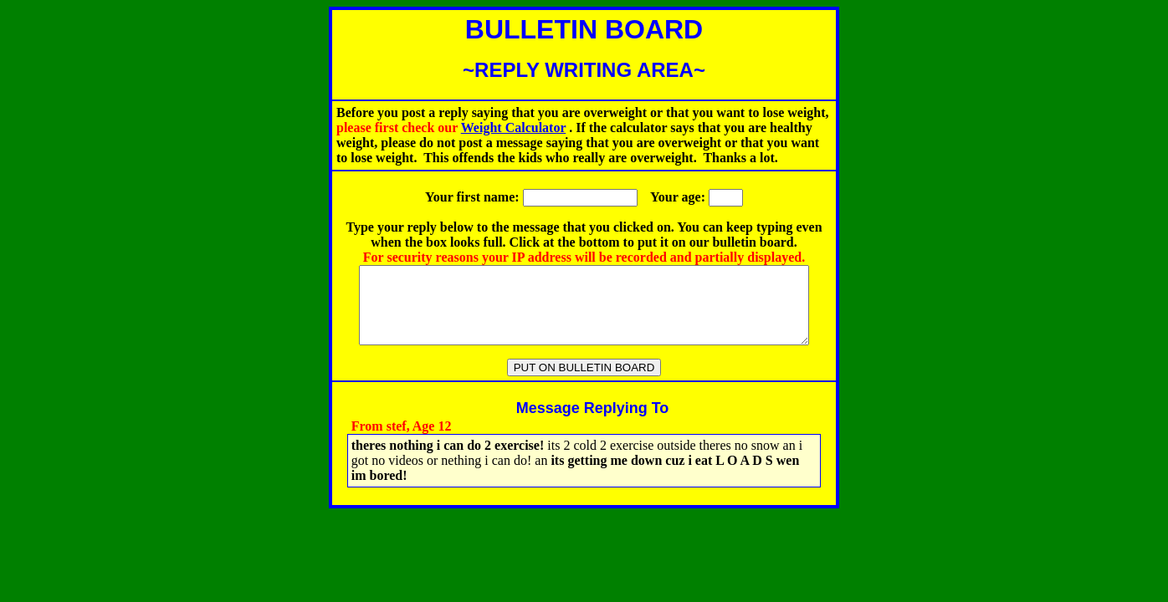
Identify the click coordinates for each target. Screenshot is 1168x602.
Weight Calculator (513, 127)
